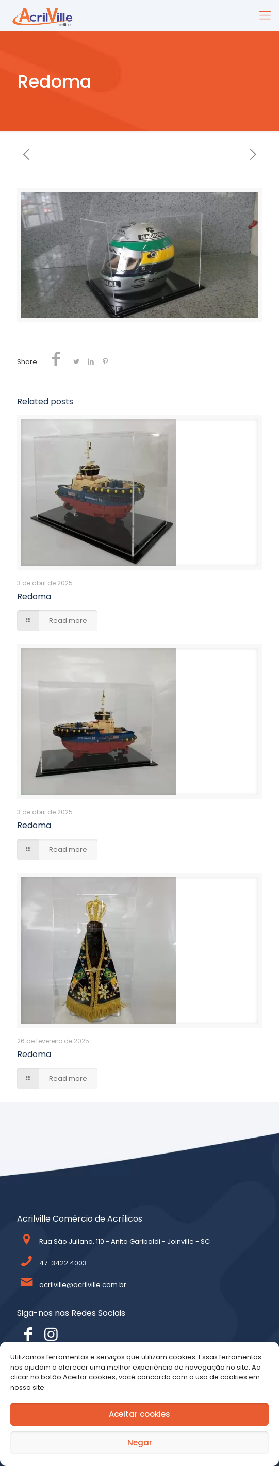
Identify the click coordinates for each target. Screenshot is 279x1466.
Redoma (34, 596)
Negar (139, 1442)
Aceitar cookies (139, 1414)
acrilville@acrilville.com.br (82, 1285)
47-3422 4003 (63, 1263)
